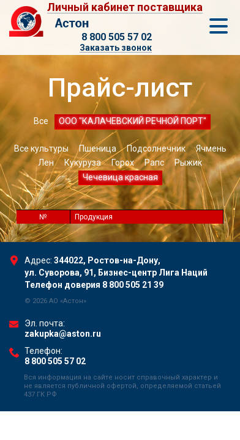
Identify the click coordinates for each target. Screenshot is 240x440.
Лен (46, 162)
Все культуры (41, 148)
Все (41, 121)
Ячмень (211, 148)
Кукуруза (82, 162)
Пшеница (97, 148)
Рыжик (188, 162)
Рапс (154, 162)
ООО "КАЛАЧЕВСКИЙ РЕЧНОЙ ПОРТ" (132, 121)
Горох (122, 162)
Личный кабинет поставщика (125, 7)
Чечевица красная (120, 177)
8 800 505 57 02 (116, 37)
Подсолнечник (156, 148)
